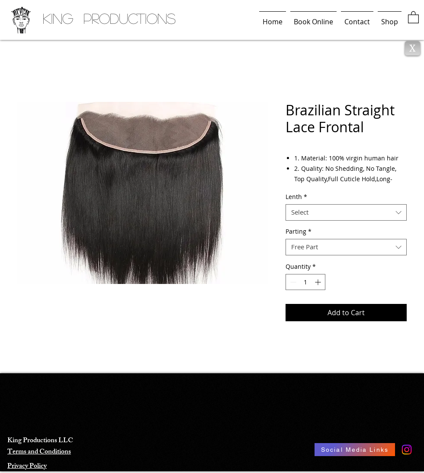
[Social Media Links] (355, 449)
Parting (299, 231)
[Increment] (318, 282)
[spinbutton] (305, 282)
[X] (412, 48)
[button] (413, 16)
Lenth (296, 197)
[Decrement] (292, 282)
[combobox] (346, 212)
